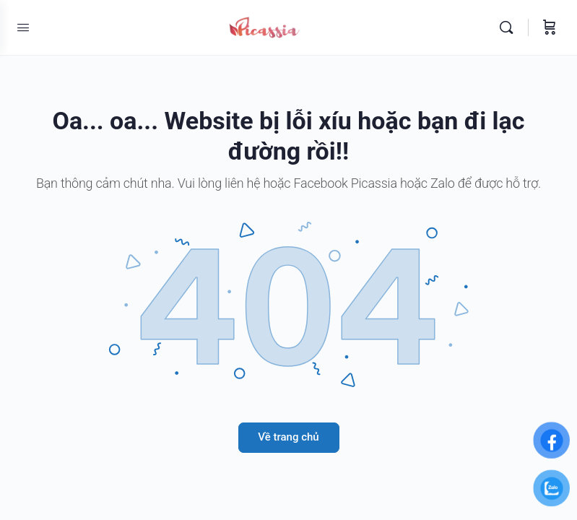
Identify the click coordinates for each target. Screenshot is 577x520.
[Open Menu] (23, 27)
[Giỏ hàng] (549, 27)
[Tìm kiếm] (510, 27)
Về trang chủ (288, 436)
